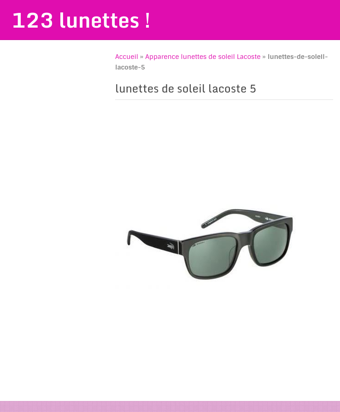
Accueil (126, 56)
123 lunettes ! (81, 19)
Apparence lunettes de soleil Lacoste (202, 56)
